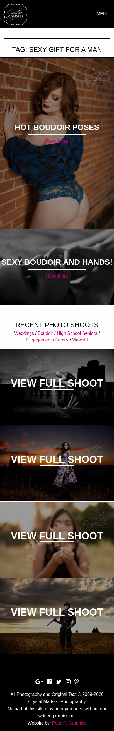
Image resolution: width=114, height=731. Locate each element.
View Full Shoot (57, 383)
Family (61, 340)
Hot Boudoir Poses (57, 127)
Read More (57, 141)
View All (80, 340)
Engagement (39, 340)
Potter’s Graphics (69, 723)
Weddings (24, 333)
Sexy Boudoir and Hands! (56, 262)
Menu (103, 13)
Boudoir (45, 333)
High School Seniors (77, 333)
